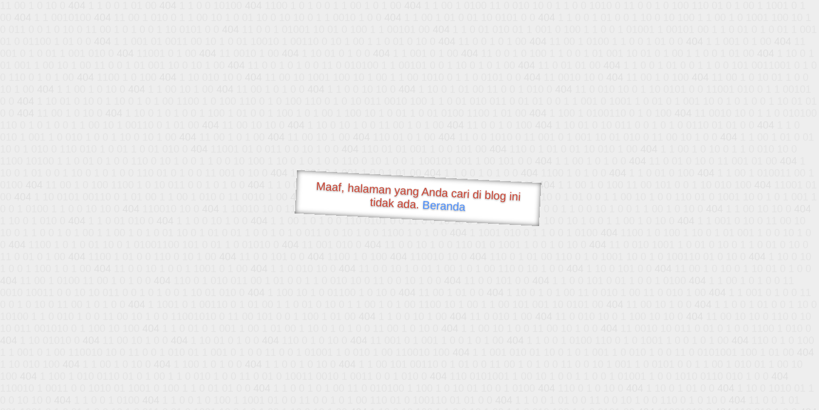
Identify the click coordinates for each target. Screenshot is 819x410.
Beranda (444, 205)
